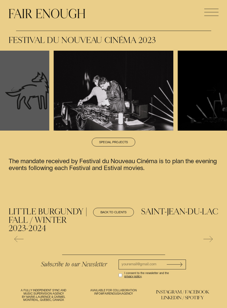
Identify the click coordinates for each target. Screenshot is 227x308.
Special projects (113, 142)
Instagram (169, 292)
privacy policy (133, 276)
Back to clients (113, 212)
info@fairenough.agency (113, 293)
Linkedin (171, 298)
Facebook (197, 292)
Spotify (194, 298)
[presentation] (15, 90)
